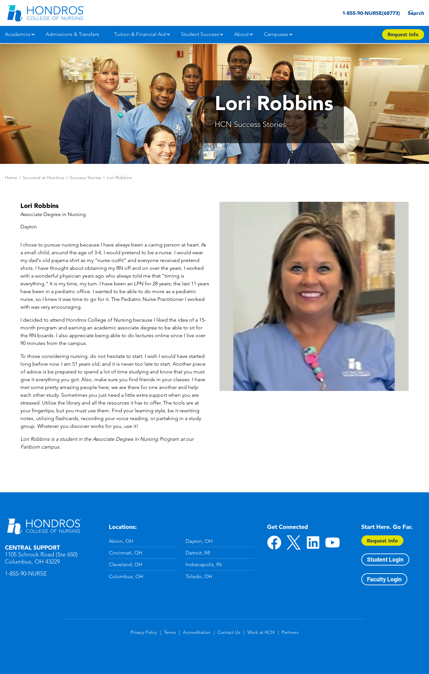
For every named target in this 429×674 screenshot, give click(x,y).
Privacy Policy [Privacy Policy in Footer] (143, 632)
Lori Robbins (119, 177)
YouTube (332, 542)
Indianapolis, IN (203, 564)
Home (11, 177)
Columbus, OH (126, 576)
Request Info (382, 540)
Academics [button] (17, 34)
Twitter (294, 542)
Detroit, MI (198, 553)
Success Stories (85, 177)
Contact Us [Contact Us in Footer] (229, 632)
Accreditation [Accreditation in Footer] (196, 632)
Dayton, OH (199, 541)
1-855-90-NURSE (26, 573)
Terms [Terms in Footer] (170, 632)
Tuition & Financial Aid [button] (140, 34)
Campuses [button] (276, 34)
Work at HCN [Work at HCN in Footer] (261, 632)
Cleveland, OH (125, 564)
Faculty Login (384, 579)
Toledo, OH (199, 576)
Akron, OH (121, 541)
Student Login (385, 559)
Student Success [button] (200, 34)
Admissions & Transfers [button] (72, 34)
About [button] (241, 34)
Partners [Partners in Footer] (290, 632)
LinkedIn (313, 542)
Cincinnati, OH (125, 553)
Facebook (274, 542)
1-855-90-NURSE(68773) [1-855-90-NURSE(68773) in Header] (360, 13)
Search (414, 13)
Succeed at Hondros (43, 177)
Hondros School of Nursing (44, 526)
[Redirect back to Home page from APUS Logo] (45, 13)
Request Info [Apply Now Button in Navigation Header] (403, 34)
